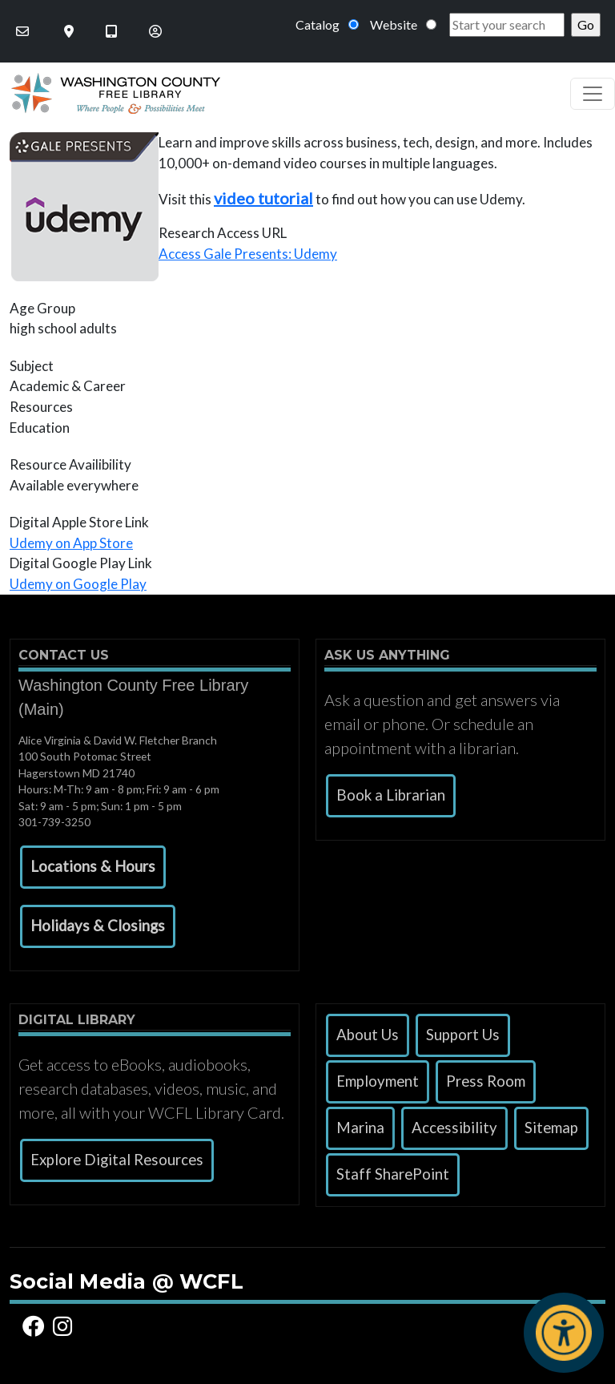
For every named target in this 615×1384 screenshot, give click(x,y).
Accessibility (454, 1127)
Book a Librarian (390, 795)
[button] (93, 867)
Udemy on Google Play (78, 583)
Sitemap (551, 1127)
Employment (377, 1081)
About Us (367, 1034)
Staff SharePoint (392, 1174)
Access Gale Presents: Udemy (248, 253)
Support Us (463, 1034)
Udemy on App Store (71, 543)
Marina (360, 1127)
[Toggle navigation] (592, 94)
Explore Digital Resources (116, 1159)
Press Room (485, 1081)
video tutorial (263, 198)
